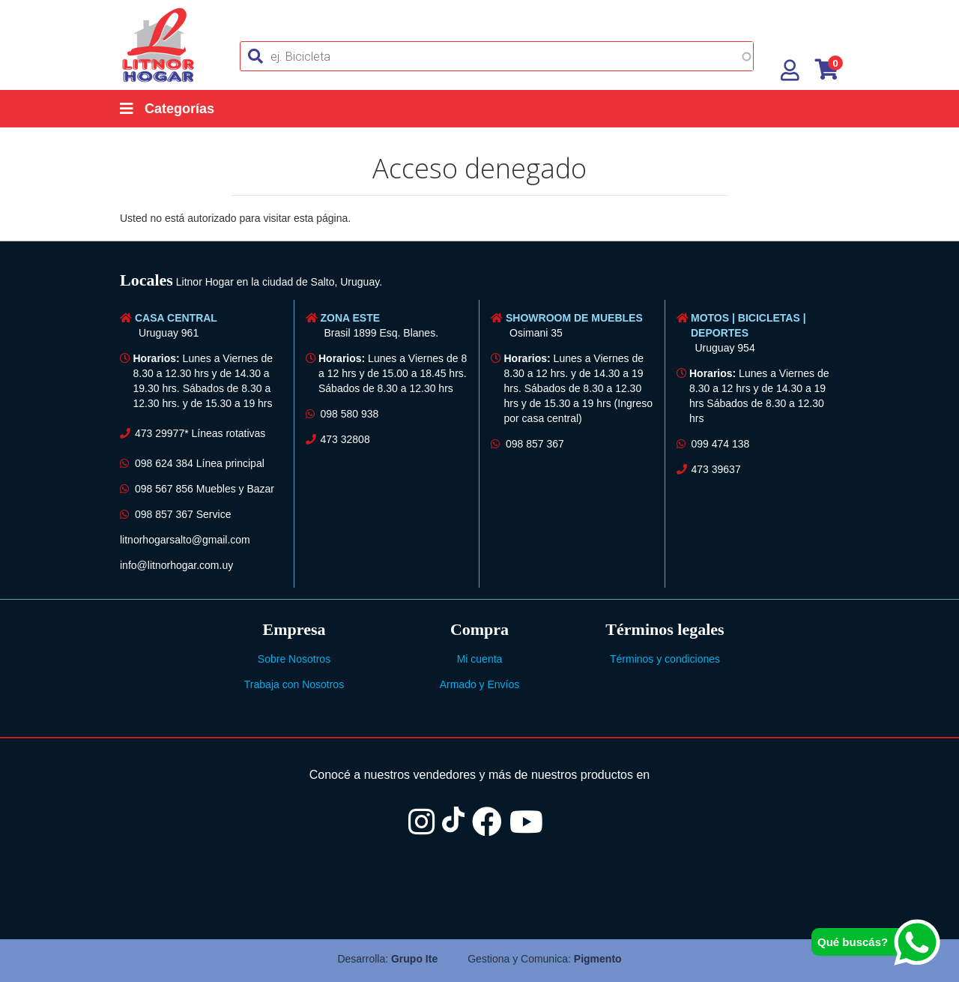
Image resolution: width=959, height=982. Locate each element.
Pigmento (598, 959)
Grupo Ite (414, 959)
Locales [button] (146, 280)
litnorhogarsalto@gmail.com (185, 540)
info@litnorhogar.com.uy (176, 565)
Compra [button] (479, 629)
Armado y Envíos (480, 684)
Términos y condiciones (665, 659)
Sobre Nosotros (294, 659)
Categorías (167, 108)
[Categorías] (182, 108)
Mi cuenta (480, 659)
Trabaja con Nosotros (294, 684)
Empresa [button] (294, 629)
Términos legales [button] (664, 629)
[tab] (479, 282)
